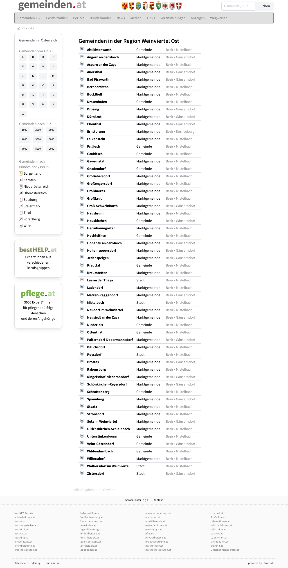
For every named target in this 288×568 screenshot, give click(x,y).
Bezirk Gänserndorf (180, 57)
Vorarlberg (32, 219)
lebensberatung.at (90, 542)
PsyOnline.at (218, 517)
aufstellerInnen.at (24, 517)
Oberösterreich (35, 193)
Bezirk (45, 166)
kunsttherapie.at (89, 538)
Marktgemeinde (148, 57)
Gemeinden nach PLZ (35, 123)
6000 (51, 139)
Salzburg (30, 199)
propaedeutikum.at (156, 542)
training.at (217, 546)
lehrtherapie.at (88, 546)
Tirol (27, 212)
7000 (24, 149)
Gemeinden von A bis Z (36, 51)
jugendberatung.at (90, 530)
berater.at (19, 521)
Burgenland (32, 173)
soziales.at (217, 534)
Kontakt (158, 500)
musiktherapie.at (155, 521)
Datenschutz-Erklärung (27, 563)
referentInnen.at (220, 521)
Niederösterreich (36, 186)
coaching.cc (21, 538)
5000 (38, 139)
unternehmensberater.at (225, 550)
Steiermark (32, 206)
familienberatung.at (91, 517)
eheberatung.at (23, 542)
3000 (51, 130)
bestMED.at (20, 534)
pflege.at (150, 534)
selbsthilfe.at (218, 530)
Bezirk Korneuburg (180, 131)
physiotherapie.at (155, 538)
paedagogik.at (153, 530)
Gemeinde (144, 49)
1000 (24, 130)
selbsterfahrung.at (221, 525)
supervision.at (219, 538)
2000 (38, 130)
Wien (27, 225)
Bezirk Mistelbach (179, 49)
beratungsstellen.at (25, 525)
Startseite (28, 28)
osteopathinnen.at (156, 525)
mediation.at (152, 517)
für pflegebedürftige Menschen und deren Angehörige (38, 307)
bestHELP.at (21, 530)
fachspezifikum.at (90, 513)
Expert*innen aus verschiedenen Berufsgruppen (38, 259)
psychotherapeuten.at (158, 550)
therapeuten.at (219, 542)
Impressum (52, 563)
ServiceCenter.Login (136, 500)
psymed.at (217, 513)
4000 (24, 139)
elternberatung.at (24, 546)
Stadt (140, 280)
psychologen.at (154, 546)
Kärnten (30, 180)
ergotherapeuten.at (25, 550)
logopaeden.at (88, 550)
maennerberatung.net (158, 513)
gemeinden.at (88, 525)
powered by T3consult (261, 563)
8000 (38, 149)
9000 (51, 149)
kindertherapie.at (90, 534)
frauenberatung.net (91, 521)
